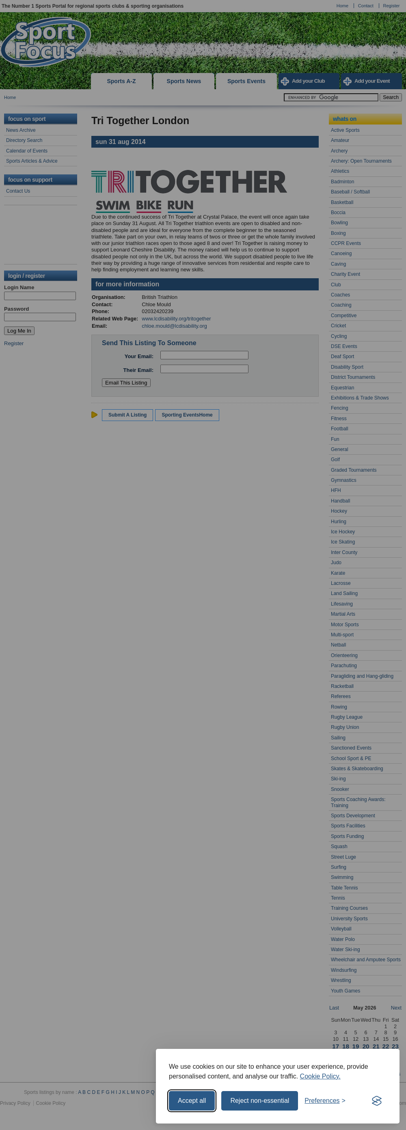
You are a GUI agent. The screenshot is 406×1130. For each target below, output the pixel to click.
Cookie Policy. (320, 1076)
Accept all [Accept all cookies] (192, 1100)
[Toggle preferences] (325, 1101)
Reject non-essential (259, 1100)
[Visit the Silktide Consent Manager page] (377, 1101)
